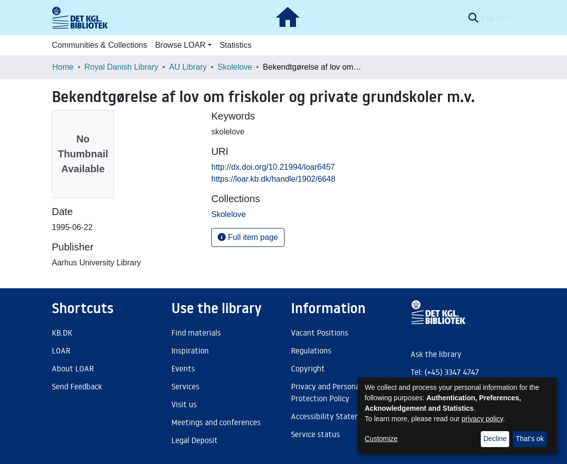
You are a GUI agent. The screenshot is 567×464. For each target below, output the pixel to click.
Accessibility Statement (332, 416)
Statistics (236, 45)
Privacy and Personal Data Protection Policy (335, 392)
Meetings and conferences (216, 422)
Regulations (311, 350)
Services (185, 386)
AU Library (188, 67)
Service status (315, 434)
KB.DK (62, 333)
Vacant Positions (319, 333)
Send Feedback (77, 386)
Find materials (196, 333)
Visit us (184, 404)
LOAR (61, 350)
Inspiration (190, 350)
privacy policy (482, 419)
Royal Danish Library (121, 67)
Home (63, 67)
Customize (381, 439)
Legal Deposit (194, 440)
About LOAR (73, 368)
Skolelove (235, 67)
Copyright (308, 368)
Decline (495, 439)
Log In (492, 17)
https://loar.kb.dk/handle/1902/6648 (273, 179)
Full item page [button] (248, 237)
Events (183, 368)
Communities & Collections (99, 45)
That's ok (530, 439)
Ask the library (436, 354)
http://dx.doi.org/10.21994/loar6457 (273, 167)
